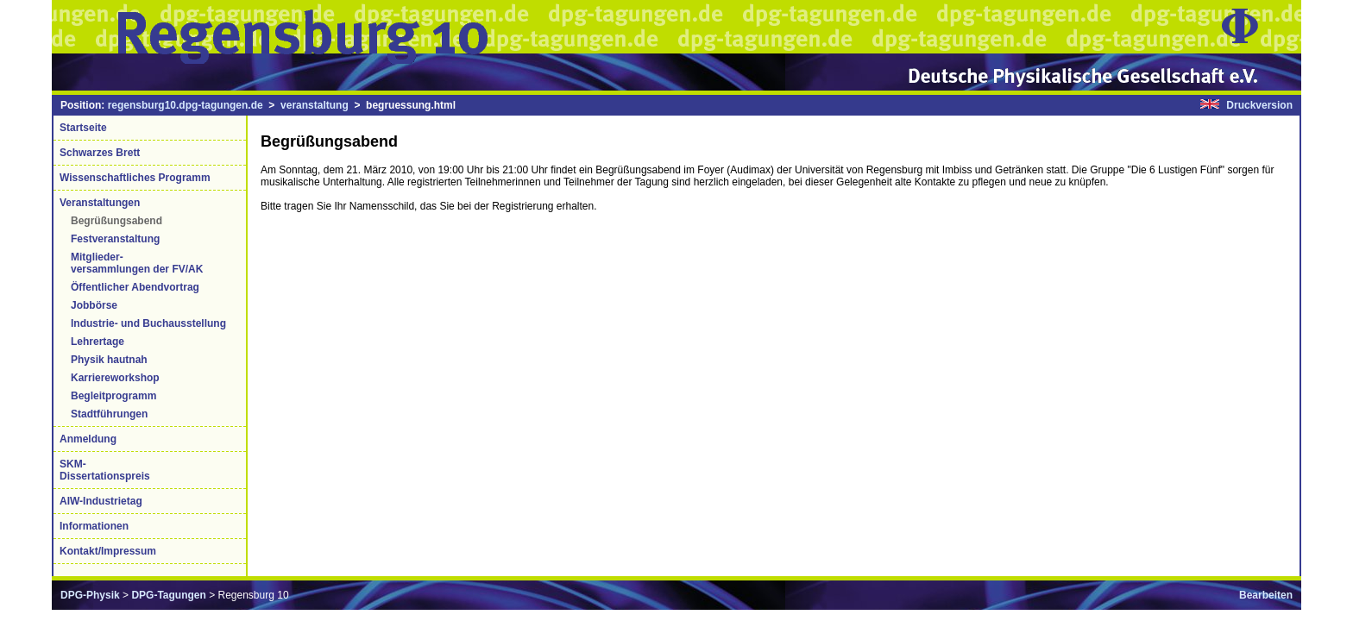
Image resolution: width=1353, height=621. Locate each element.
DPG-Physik (90, 595)
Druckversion (1259, 105)
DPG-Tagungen (168, 595)
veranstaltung (314, 105)
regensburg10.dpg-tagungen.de (185, 105)
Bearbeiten (1266, 595)
